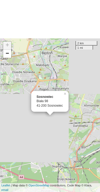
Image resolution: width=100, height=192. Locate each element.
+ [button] (7, 46)
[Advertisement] (50, 19)
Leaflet (5, 185)
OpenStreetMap (39, 185)
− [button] (7, 54)
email (4, 189)
